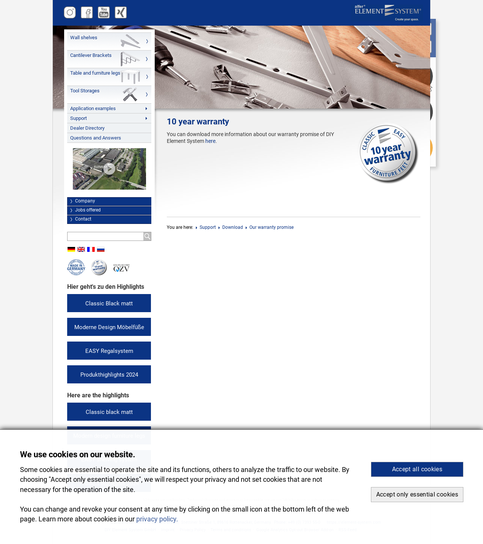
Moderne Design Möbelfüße (109, 327)
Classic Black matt (109, 303)
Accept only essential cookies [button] (417, 494)
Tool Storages (85, 90)
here (210, 141)
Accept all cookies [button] (417, 469)
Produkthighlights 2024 (109, 374)
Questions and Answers (95, 138)
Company (85, 201)
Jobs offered (88, 210)
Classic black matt (109, 412)
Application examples (93, 108)
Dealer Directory (87, 128)
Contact (83, 219)
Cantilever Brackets (91, 55)
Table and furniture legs (95, 73)
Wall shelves (83, 37)
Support (78, 118)
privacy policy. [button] (157, 519)
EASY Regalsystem (109, 351)
